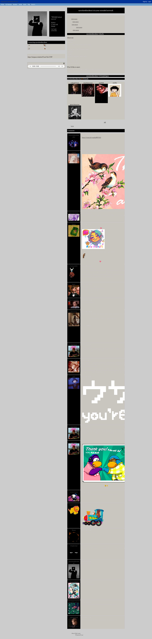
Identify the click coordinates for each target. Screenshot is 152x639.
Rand (15, 4)
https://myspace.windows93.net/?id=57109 (40, 57)
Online (20, 4)
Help (76, 635)
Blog (29, 4)
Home (2, 4)
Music (25, 4)
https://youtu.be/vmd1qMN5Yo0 (91, 138)
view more (74, 19)
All (8, 4)
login (72, 126)
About (73, 635)
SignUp (145, 1)
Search (33, 4)
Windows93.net (79, 637)
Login (149, 1)
